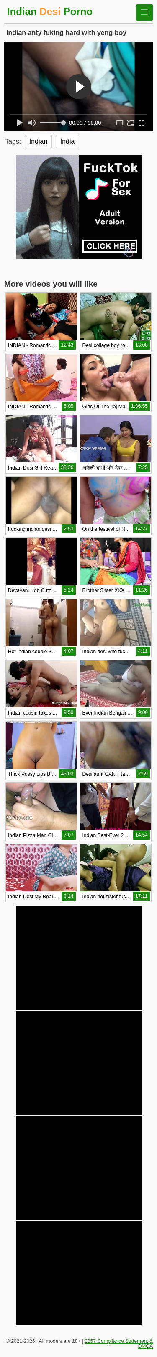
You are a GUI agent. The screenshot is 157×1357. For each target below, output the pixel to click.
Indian (38, 141)
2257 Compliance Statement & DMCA (119, 1343)
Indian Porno (50, 11)
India (67, 141)
